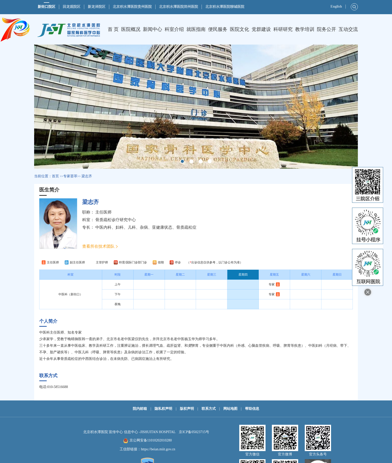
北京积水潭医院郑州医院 (178, 7)
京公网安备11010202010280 (150, 440)
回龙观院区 (71, 7)
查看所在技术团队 (98, 246)
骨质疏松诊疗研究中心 (115, 220)
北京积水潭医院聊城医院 (224, 7)
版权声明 (187, 409)
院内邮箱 (140, 409)
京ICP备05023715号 (194, 432)
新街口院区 (46, 7)
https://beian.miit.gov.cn (158, 449)
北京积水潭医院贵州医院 (132, 7)
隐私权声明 (163, 409)
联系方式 (209, 409)
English (336, 6)
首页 (55, 176)
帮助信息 (252, 409)
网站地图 (230, 409)
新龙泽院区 (96, 7)
